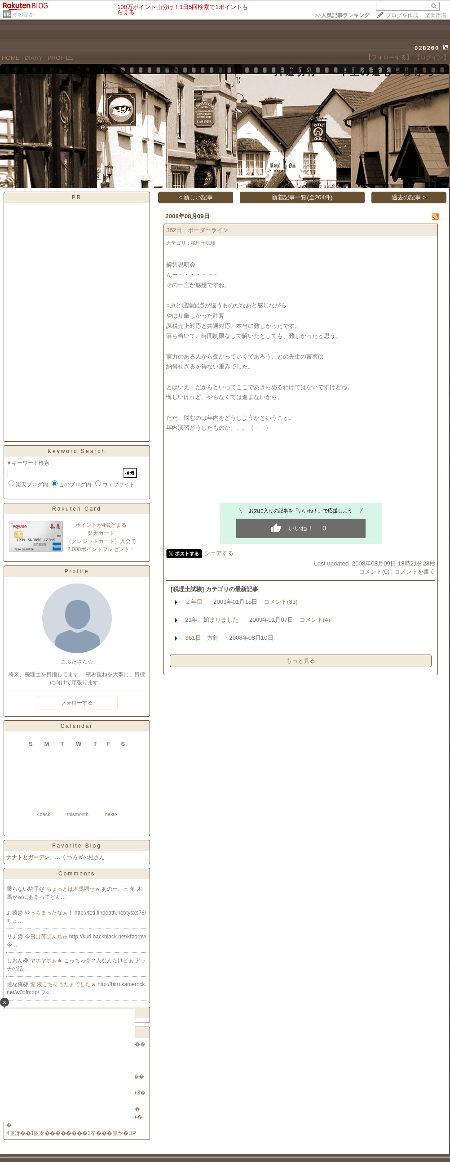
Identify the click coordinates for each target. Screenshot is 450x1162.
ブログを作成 (402, 15)
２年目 (194, 601)
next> (111, 814)
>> (342, 15)
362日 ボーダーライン (197, 230)
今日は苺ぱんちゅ (47, 936)
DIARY (34, 57)
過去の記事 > (409, 197)
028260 (427, 48)
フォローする (77, 703)
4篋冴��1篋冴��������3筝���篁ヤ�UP (71, 1133)
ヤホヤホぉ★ (47, 960)
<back (43, 814)
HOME (11, 57)
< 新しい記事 (196, 197)
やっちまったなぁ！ (50, 913)
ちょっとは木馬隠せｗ (73, 889)
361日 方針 (201, 637)
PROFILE (60, 57)
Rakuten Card (76, 509)
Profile (76, 571)
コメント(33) (281, 601)
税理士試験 (203, 243)
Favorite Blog (76, 846)
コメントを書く (414, 571)
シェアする (219, 553)
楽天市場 (435, 15)
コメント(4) (315, 619)
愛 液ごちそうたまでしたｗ (64, 984)
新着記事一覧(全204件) (302, 197)
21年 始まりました (211, 619)
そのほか (23, 14)
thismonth (77, 814)
